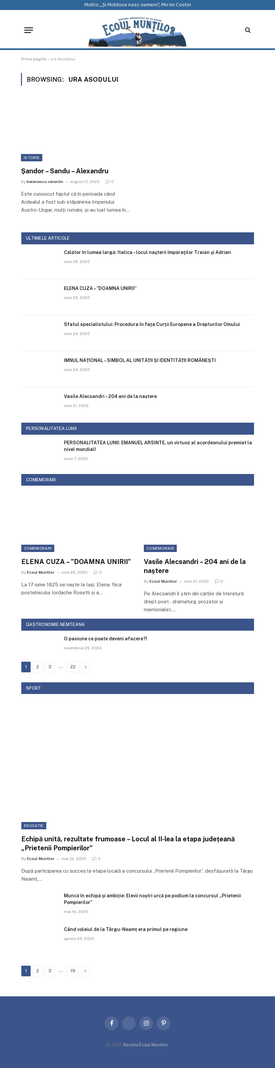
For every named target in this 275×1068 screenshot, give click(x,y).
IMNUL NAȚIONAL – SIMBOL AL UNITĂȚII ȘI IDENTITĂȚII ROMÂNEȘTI (140, 360)
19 (72, 970)
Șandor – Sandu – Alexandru (65, 171)
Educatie (34, 826)
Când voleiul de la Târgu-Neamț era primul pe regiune (125, 929)
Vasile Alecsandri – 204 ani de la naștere (110, 396)
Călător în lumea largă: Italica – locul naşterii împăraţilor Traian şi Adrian (147, 252)
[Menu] (28, 30)
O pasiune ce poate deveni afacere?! (105, 638)
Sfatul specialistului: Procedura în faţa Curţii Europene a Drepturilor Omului (152, 324)
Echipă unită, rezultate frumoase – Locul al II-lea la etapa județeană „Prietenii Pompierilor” (128, 843)
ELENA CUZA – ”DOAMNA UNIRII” (100, 288)
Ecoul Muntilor (41, 572)
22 (73, 666)
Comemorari (38, 548)
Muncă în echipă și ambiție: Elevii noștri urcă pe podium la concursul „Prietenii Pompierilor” (152, 899)
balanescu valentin (45, 181)
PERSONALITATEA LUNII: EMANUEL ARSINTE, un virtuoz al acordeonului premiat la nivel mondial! (158, 446)
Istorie (32, 158)
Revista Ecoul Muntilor (145, 1044)
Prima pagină (33, 59)
